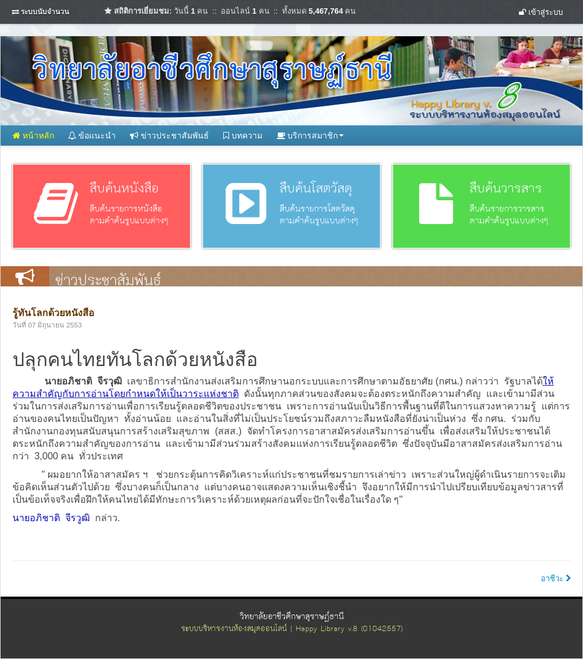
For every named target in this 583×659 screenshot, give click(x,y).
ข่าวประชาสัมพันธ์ (169, 135)
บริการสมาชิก (310, 135)
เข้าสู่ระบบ (541, 12)
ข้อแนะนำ (92, 135)
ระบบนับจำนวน (45, 12)
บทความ (242, 135)
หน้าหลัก (33, 135)
